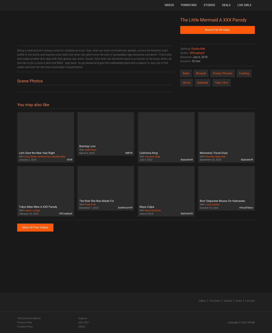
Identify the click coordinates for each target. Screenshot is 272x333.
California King (148, 153)
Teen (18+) (221, 82)
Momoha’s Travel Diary (214, 153)
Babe (186, 73)
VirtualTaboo (246, 207)
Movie (186, 82)
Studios (209, 5)
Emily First (90, 204)
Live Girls (244, 5)
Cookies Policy (25, 326)
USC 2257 (83, 322)
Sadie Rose (90, 149)
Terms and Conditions (29, 318)
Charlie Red (198, 48)
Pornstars (189, 5)
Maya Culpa (146, 206)
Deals (226, 5)
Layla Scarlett (212, 204)
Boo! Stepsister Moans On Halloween (222, 201)
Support (82, 318)
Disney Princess (222, 73)
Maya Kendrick (153, 210)
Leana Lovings (32, 210)
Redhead (202, 82)
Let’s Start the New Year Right (37, 153)
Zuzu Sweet (30, 156)
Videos (169, 5)
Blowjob (201, 73)
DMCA (81, 326)
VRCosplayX (197, 53)
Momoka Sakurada (215, 156)
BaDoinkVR (187, 159)
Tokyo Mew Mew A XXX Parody (38, 206)
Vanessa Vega (152, 156)
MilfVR (129, 153)
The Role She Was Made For (96, 201)
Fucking (244, 73)
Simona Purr (44, 156)
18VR (69, 159)
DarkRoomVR (125, 207)
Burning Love (87, 146)
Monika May (58, 156)
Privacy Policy (24, 322)
